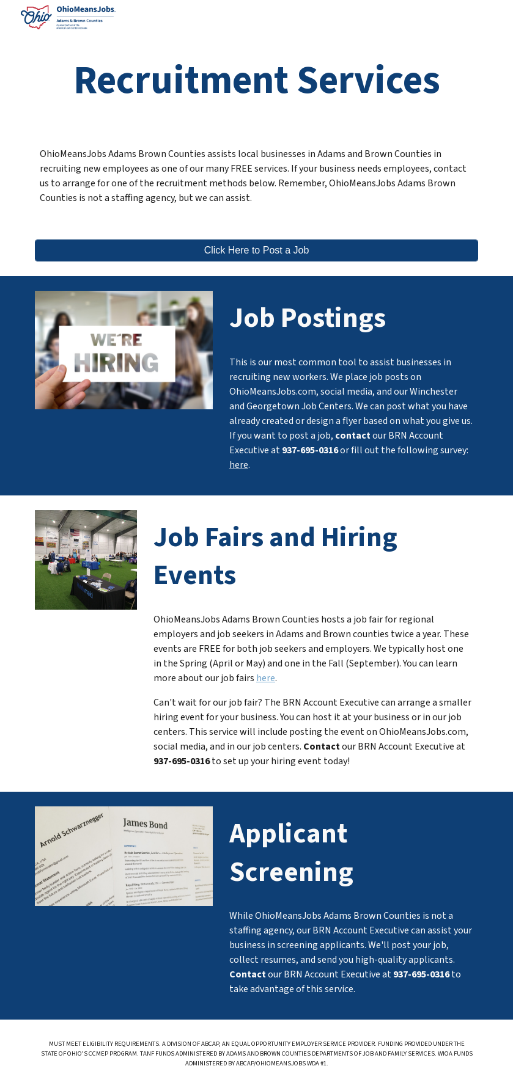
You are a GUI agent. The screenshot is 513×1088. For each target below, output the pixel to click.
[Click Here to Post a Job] (256, 250)
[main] (256, 80)
